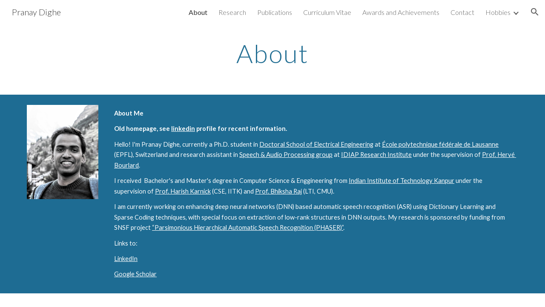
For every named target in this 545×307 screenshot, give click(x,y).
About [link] (198, 12)
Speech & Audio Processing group (286, 154)
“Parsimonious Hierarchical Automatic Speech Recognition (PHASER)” (247, 227)
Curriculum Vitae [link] (327, 12)
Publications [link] (274, 12)
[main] (272, 53)
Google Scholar (135, 274)
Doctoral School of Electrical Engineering (316, 144)
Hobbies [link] (498, 12)
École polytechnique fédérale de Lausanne (440, 144)
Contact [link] (462, 12)
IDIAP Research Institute (376, 154)
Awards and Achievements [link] (400, 12)
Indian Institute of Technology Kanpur (401, 180)
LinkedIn (126, 258)
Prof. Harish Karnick (183, 191)
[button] (535, 12)
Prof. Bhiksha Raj (278, 191)
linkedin (183, 128)
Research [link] (232, 12)
